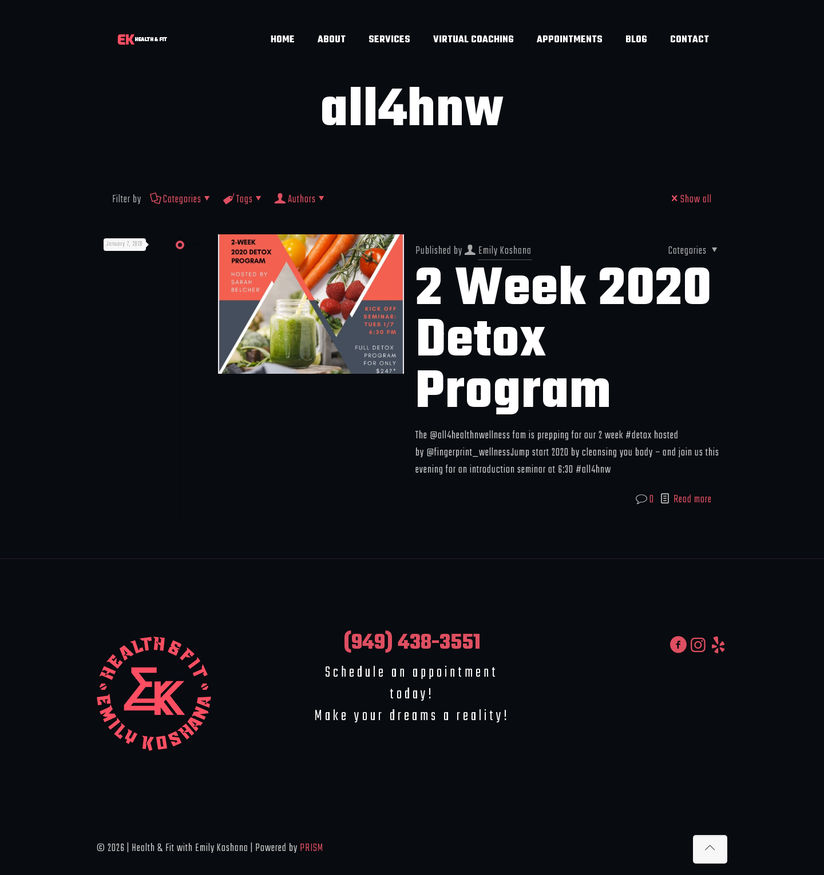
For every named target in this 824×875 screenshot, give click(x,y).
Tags (243, 199)
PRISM (311, 848)
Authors (301, 199)
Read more (693, 500)
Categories (181, 199)
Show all (690, 199)
